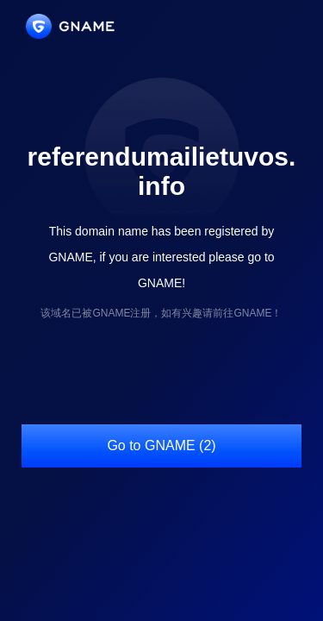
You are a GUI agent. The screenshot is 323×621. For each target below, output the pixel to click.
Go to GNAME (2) (161, 445)
